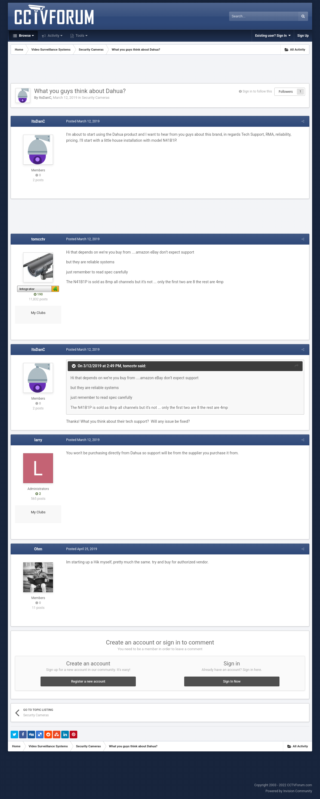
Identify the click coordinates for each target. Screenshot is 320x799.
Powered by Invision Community (289, 791)
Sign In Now (232, 681)
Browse (26, 35)
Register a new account (88, 681)
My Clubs (38, 313)
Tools (81, 35)
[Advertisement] (160, 69)
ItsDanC (45, 97)
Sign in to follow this (257, 91)
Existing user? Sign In (273, 35)
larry (38, 440)
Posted (82, 121)
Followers (286, 92)
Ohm (38, 549)
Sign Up (303, 36)
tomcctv (38, 239)
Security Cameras (96, 97)
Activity (54, 35)
